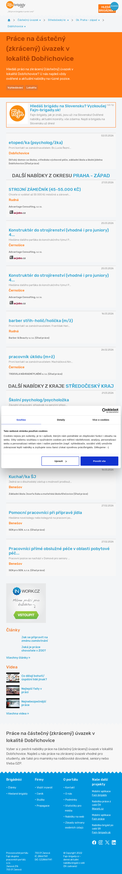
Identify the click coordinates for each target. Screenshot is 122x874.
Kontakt (70, 787)
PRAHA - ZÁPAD (91, 175)
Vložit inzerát (45, 787)
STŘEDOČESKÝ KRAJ (90, 385)
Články (12, 787)
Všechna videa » (17, 713)
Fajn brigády (99, 794)
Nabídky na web (74, 816)
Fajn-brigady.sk (101, 831)
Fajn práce (98, 818)
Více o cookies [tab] (100, 419)
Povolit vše (99, 461)
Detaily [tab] (61, 419)
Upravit (60, 461)
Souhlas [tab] (21, 419)
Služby (41, 799)
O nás (68, 793)
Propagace (43, 805)
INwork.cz (98, 808)
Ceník (40, 793)
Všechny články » (18, 657)
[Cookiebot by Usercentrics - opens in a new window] (104, 410)
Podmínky (71, 799)
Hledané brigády (18, 793)
